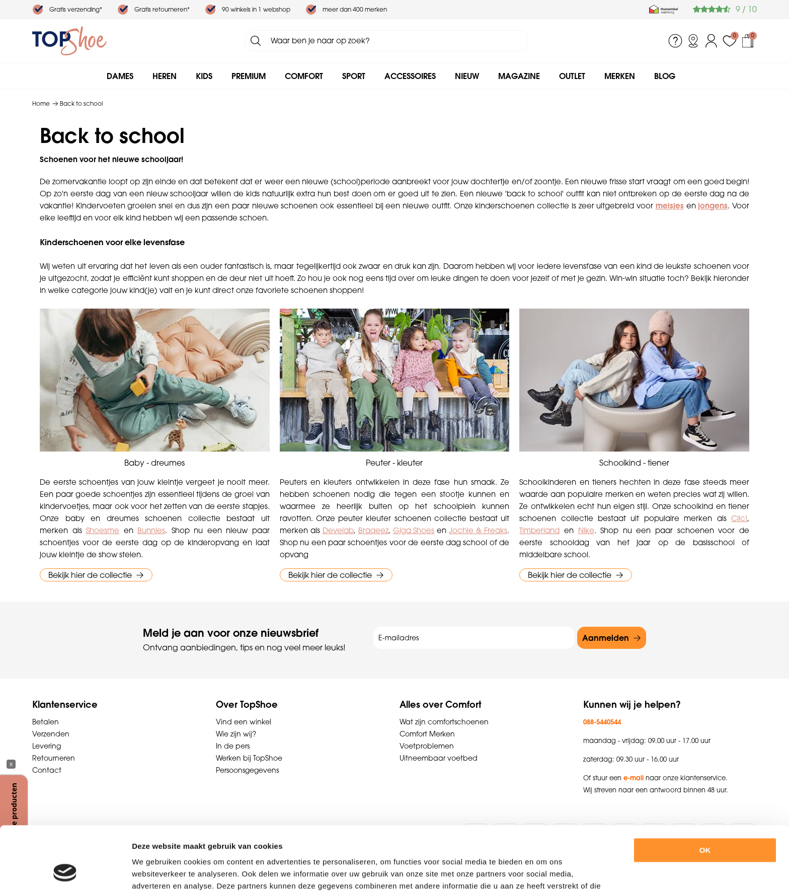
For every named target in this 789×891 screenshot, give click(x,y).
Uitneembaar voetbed (439, 758)
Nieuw (467, 76)
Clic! (739, 518)
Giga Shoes (414, 530)
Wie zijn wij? (236, 733)
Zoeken (256, 41)
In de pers (233, 746)
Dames (120, 76)
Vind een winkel (243, 721)
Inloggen (711, 41)
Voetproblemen (427, 746)
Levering (46, 746)
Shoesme (102, 530)
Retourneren (53, 758)
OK (705, 790)
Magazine (519, 76)
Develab (338, 530)
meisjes (670, 205)
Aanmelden (605, 638)
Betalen (45, 721)
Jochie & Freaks (478, 530)
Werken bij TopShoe (249, 758)
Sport (353, 76)
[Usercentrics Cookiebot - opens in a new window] (65, 871)
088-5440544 (602, 722)
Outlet (572, 76)
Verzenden (50, 733)
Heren (164, 76)
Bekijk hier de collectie (90, 575)
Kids (204, 76)
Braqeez (373, 530)
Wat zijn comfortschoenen (444, 721)
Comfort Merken (427, 733)
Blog (664, 76)
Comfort (304, 76)
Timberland (539, 530)
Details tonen (553, 871)
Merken (619, 76)
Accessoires (410, 76)
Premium (248, 76)
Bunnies (151, 530)
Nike (586, 530)
